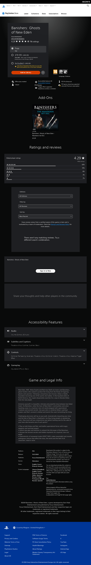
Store (45, 5)
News (40, 5)
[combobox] (45, 194)
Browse (63, 12)
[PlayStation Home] (3, 6)
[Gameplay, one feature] (45, 365)
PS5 (14, 5)
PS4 (19, 5)
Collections (35, 12)
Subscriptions (53, 12)
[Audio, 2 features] (45, 330)
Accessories (33, 5)
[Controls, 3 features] (45, 353)
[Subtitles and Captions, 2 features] (45, 341)
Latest (26, 12)
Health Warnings (51, 478)
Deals (44, 12)
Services (24, 5)
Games (8, 5)
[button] (44, 81)
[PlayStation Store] (11, 11)
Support (52, 5)
